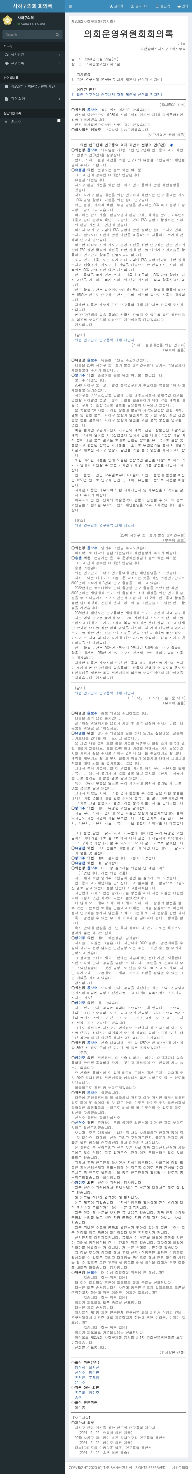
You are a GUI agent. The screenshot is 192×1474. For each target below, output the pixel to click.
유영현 (80, 733)
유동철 (80, 169)
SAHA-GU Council (31, 24)
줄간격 (163, 6)
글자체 (117, 6)
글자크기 (139, 6)
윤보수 (92, 109)
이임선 (94, 1367)
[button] (70, 6)
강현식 (80, 1367)
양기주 (80, 374)
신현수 (80, 1122)
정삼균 (94, 1372)
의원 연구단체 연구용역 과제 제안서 (104, 339)
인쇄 (183, 6)
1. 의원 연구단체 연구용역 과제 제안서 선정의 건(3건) (116, 94)
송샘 (78, 557)
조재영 (94, 1377)
